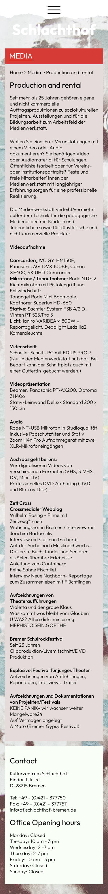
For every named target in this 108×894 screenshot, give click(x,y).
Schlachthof (54, 29)
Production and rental (69, 72)
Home (17, 72)
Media (21, 56)
